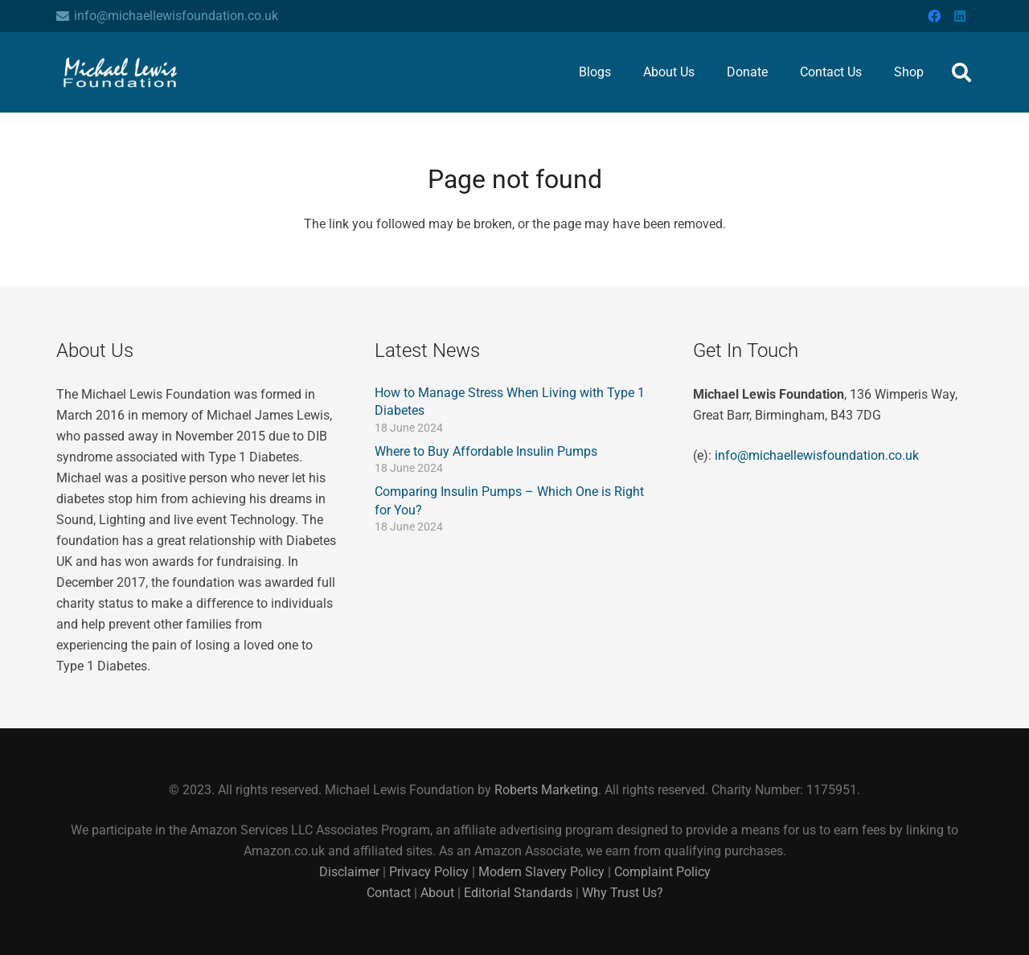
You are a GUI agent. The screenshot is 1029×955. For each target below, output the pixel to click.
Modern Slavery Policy (541, 871)
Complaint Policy (662, 871)
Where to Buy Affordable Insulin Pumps (486, 451)
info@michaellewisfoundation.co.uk (817, 455)
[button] (961, 72)
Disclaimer (351, 871)
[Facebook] (934, 16)
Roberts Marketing (546, 789)
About (437, 892)
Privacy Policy (429, 871)
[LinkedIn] (960, 16)
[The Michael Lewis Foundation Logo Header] (120, 72)
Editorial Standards (518, 892)
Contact (389, 892)
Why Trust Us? (622, 892)
